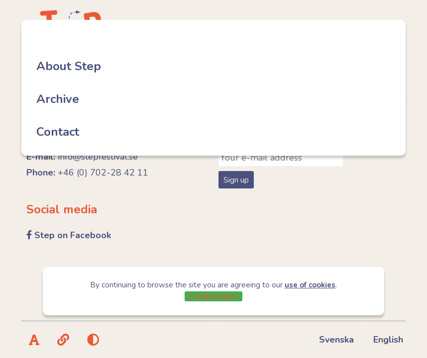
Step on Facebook (72, 235)
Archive (57, 99)
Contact (57, 132)
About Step (68, 66)
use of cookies (310, 285)
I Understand (213, 296)
